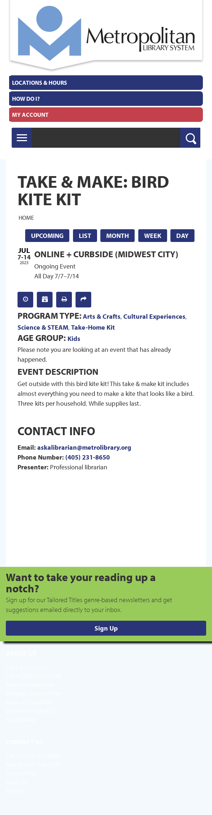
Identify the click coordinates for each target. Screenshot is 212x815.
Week (152, 235)
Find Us (15, 790)
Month (117, 235)
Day (182, 235)
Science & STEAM (43, 327)
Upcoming (47, 235)
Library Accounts (26, 667)
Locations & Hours (39, 82)
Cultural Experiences (154, 316)
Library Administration (33, 675)
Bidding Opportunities (33, 693)
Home (26, 217)
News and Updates (29, 701)
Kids (74, 338)
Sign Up (106, 628)
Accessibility (21, 719)
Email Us (16, 782)
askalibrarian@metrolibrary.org (84, 447)
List (85, 235)
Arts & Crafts (101, 316)
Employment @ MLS (30, 710)
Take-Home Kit (93, 327)
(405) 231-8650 (87, 457)
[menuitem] (106, 82)
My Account (30, 114)
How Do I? (26, 98)
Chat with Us (21, 773)
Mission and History (30, 684)
